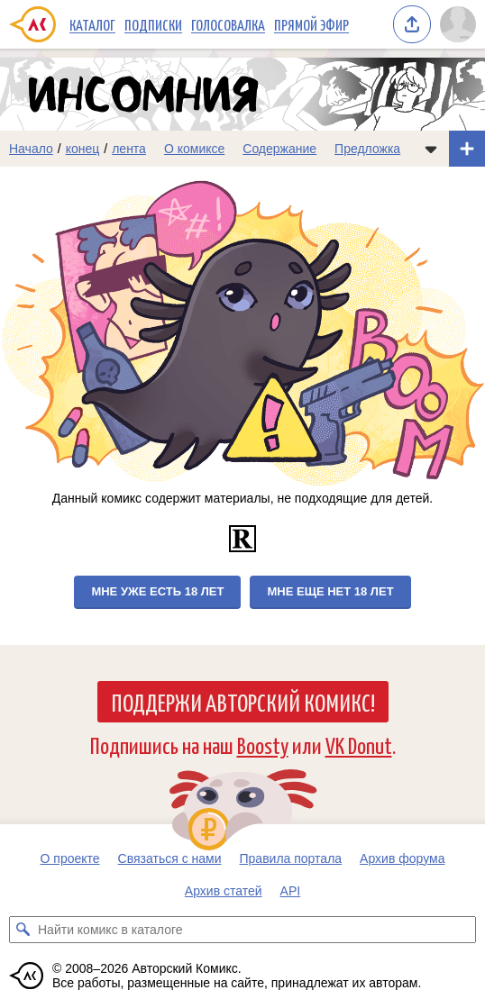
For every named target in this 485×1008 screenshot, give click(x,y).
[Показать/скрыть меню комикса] (431, 149)
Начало (31, 148)
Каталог (92, 24)
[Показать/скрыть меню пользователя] (458, 24)
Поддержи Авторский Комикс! (243, 701)
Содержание (279, 148)
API (290, 891)
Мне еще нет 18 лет (330, 591)
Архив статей (223, 891)
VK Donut (358, 744)
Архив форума (402, 858)
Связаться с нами (170, 858)
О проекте (70, 858)
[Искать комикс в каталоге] (22, 929)
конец (83, 148)
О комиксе (194, 148)
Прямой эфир (311, 24)
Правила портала (291, 858)
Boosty (262, 744)
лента (129, 148)
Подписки (153, 24)
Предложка (367, 148)
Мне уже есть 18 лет (157, 591)
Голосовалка (228, 24)
